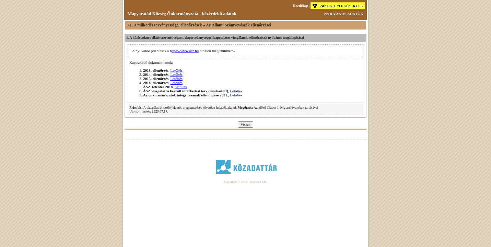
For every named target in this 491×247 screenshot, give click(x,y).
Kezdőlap (300, 5)
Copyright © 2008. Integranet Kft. (245, 182)
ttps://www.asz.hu (185, 51)
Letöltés (176, 70)
